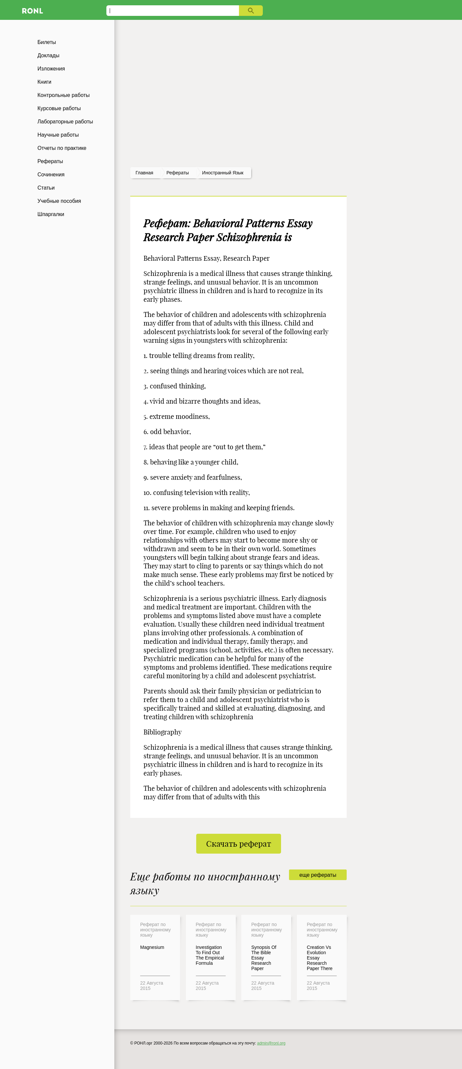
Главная (144, 172)
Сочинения (51, 174)
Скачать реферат (238, 844)
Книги (44, 82)
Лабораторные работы (65, 121)
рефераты (177, 172)
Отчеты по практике (62, 148)
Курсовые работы (59, 108)
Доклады (48, 55)
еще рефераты (317, 875)
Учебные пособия (59, 201)
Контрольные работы (63, 95)
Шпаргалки (50, 214)
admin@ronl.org (271, 1043)
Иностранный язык (223, 172)
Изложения (51, 68)
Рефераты (50, 161)
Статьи (46, 188)
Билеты (46, 42)
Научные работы (58, 135)
